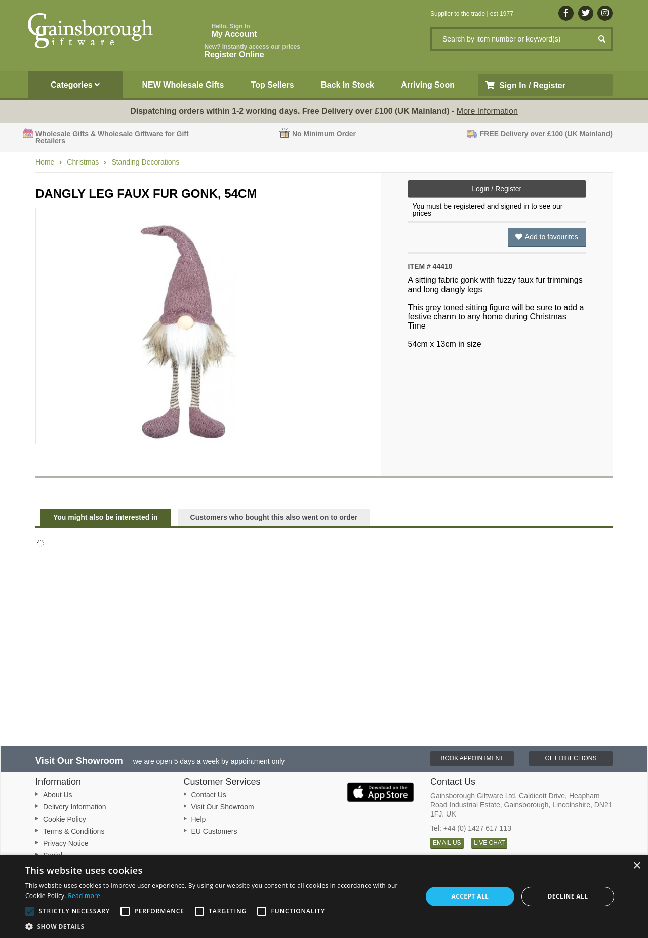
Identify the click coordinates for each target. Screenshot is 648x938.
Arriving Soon (428, 84)
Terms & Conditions (73, 831)
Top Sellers (272, 84)
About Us (57, 795)
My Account (234, 30)
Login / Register (496, 189)
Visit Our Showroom (222, 807)
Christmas (83, 162)
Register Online (252, 51)
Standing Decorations (145, 162)
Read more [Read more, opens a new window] (84, 895)
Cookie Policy (64, 819)
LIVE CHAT (489, 842)
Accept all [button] (470, 896)
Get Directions (571, 758)
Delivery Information (74, 807)
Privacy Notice (65, 843)
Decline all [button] (568, 896)
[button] (218, 925)
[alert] (324, 896)
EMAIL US (447, 842)
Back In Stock (347, 84)
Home (44, 162)
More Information (487, 111)
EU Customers (214, 831)
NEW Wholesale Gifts (183, 84)
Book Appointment (471, 758)
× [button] (636, 866)
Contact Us (208, 795)
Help (198, 819)
